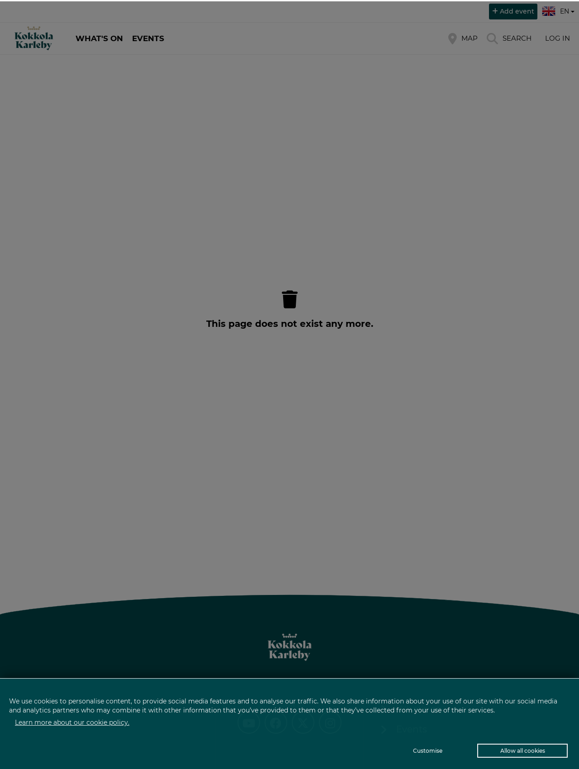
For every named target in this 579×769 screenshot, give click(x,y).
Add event (517, 11)
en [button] (559, 10)
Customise (427, 750)
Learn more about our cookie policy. (72, 722)
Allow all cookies (522, 750)
